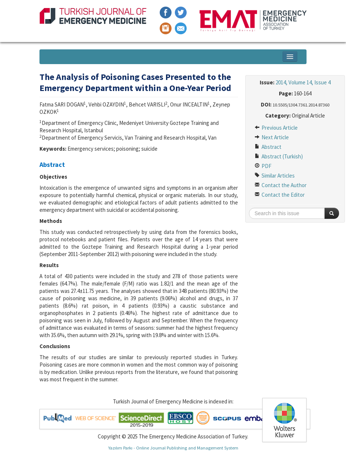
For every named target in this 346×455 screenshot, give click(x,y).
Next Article (272, 137)
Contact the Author (281, 185)
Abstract (268, 146)
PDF (263, 165)
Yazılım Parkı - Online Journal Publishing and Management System (173, 448)
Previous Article (276, 127)
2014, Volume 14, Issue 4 (303, 82)
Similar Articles (275, 175)
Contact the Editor (280, 194)
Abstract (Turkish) (279, 156)
